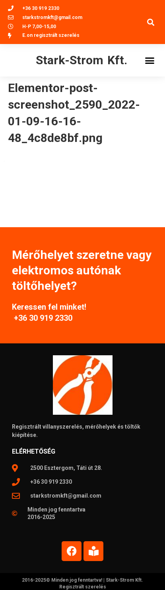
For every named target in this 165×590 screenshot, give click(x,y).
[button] (150, 22)
